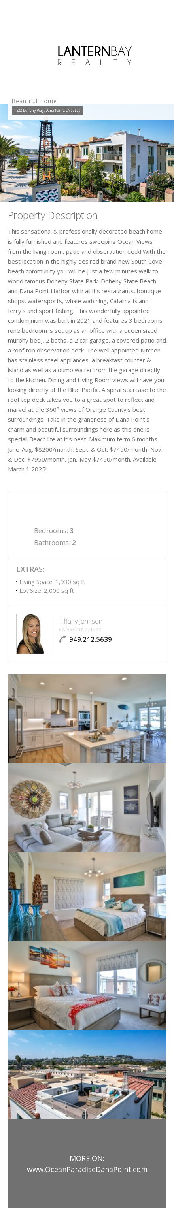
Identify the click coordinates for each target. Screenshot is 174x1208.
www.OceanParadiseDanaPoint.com (87, 1169)
